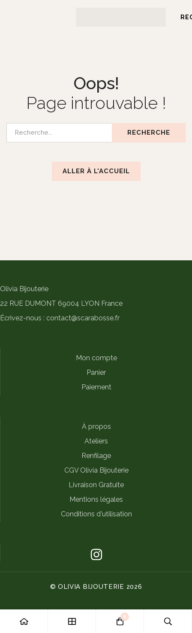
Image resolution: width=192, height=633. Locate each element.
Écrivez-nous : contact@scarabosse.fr (60, 318)
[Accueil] (24, 621)
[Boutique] (72, 621)
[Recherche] (168, 621)
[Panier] (120, 621)
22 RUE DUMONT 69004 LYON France (61, 303)
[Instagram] (96, 554)
